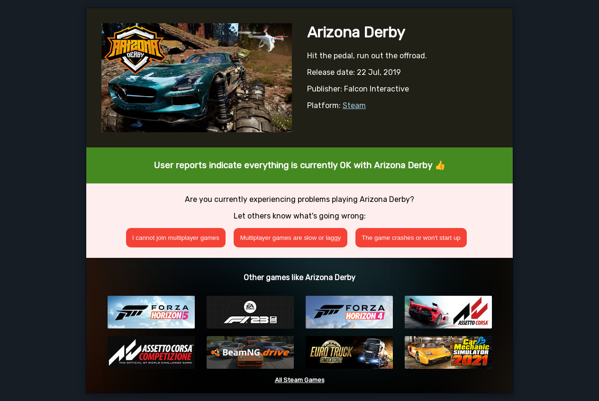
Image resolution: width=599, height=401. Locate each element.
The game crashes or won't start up (411, 237)
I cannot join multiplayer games (175, 237)
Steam (354, 105)
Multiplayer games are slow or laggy (290, 237)
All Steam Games (300, 379)
